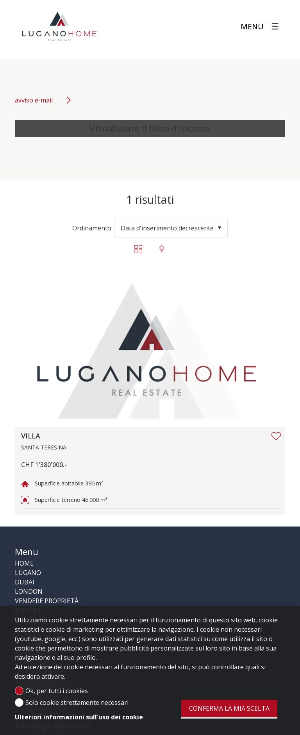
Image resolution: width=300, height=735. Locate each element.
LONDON (29, 591)
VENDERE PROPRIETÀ (47, 601)
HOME (24, 563)
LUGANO (28, 572)
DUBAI (24, 582)
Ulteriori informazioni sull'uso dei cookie (79, 717)
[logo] (59, 26)
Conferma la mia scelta (229, 708)
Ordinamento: (92, 228)
